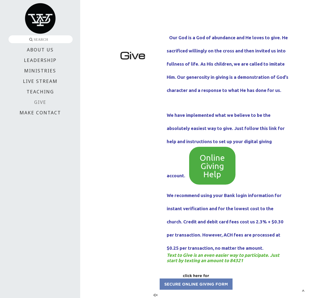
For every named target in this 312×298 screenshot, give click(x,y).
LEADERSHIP (40, 60)
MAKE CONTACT (40, 113)
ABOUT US (40, 50)
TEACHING (40, 92)
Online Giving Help (212, 166)
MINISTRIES (40, 71)
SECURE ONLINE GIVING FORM (196, 284)
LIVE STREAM (40, 81)
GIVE (40, 102)
